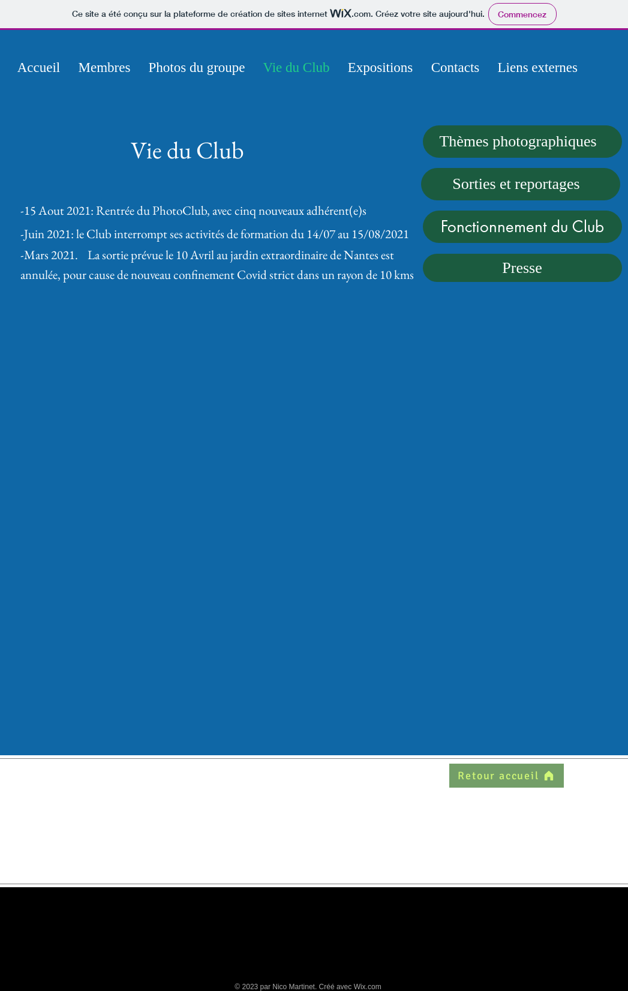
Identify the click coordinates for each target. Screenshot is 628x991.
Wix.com (367, 987)
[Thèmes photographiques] (522, 141)
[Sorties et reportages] (520, 184)
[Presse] (522, 268)
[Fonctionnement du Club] (522, 227)
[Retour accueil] (506, 776)
